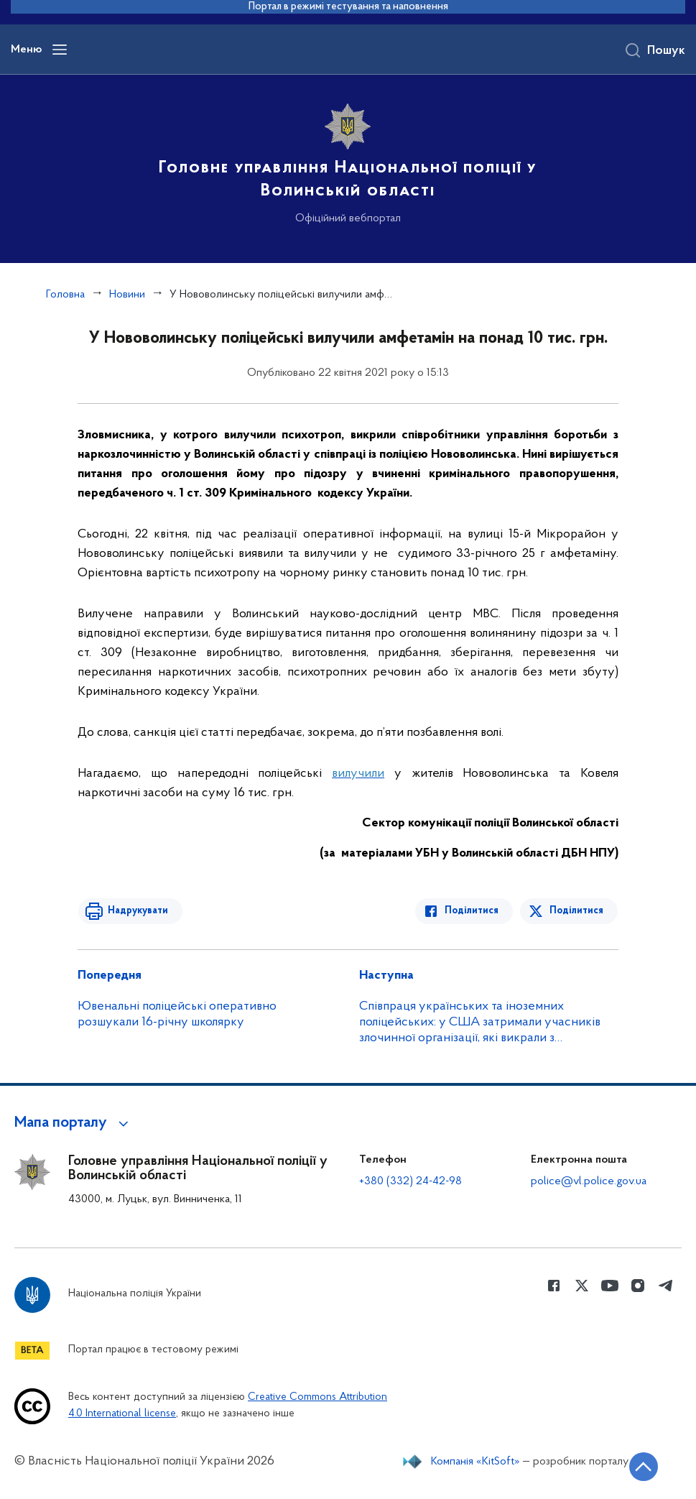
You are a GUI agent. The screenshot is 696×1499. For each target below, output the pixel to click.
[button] (73, 1123)
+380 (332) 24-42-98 (410, 1181)
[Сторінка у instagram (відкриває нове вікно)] (637, 1285)
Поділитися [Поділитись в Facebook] (473, 910)
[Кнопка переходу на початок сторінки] (642, 1466)
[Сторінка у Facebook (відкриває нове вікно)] (553, 1285)
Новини (127, 294)
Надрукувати (136, 910)
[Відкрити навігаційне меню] (59, 49)
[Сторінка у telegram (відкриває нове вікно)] (665, 1285)
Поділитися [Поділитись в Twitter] (577, 910)
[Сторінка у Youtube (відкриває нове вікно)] (609, 1285)
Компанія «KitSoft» (475, 1461)
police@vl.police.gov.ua (588, 1181)
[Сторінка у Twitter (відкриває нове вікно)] (581, 1285)
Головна (65, 294)
